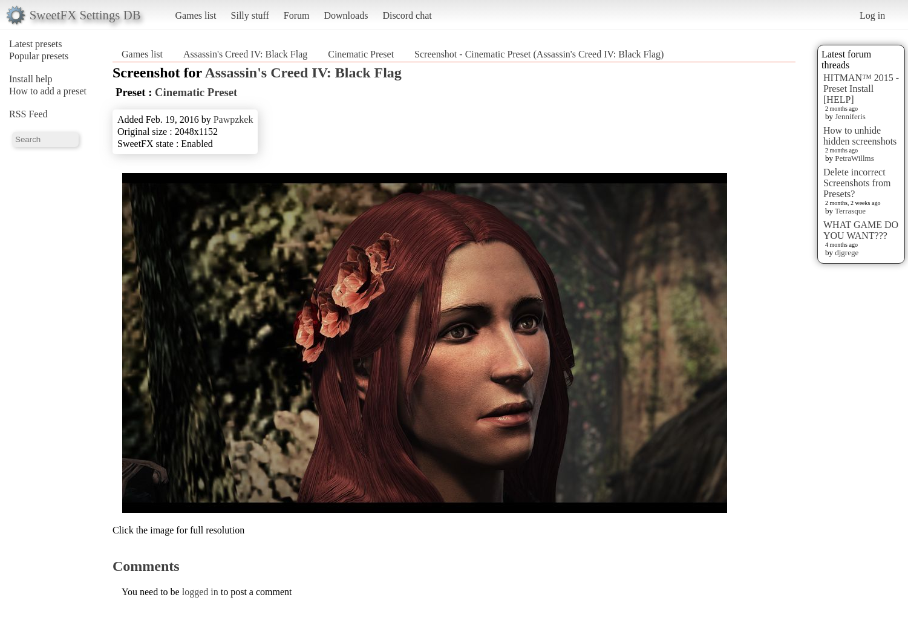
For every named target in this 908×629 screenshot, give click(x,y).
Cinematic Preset (361, 54)
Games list (196, 15)
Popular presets (38, 56)
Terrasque (850, 210)
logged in (200, 592)
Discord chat (406, 15)
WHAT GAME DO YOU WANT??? (860, 230)
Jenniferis (850, 116)
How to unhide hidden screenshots (860, 135)
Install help (31, 79)
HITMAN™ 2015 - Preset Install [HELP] (861, 89)
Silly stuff (250, 15)
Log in (872, 15)
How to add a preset (48, 91)
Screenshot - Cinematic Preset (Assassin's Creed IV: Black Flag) (539, 54)
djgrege (846, 252)
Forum (297, 15)
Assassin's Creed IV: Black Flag (245, 54)
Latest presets (35, 44)
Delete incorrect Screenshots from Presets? (857, 183)
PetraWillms (854, 158)
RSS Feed (28, 114)
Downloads (346, 15)
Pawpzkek (233, 119)
